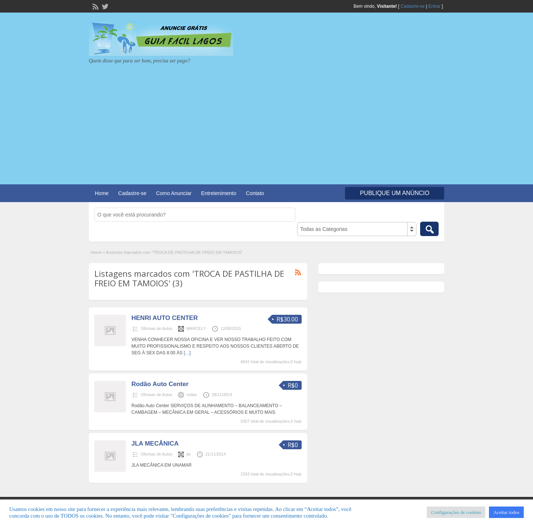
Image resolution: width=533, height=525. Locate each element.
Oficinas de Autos (156, 328)
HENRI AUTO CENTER (164, 317)
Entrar (434, 6)
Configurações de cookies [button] (456, 512)
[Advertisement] (266, 119)
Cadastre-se (412, 6)
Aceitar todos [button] (506, 512)
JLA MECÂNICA (155, 443)
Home (101, 193)
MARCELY (196, 328)
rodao (192, 394)
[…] (187, 352)
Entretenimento (218, 193)
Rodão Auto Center (159, 384)
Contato (255, 193)
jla (189, 454)
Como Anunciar (174, 193)
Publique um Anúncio (394, 193)
